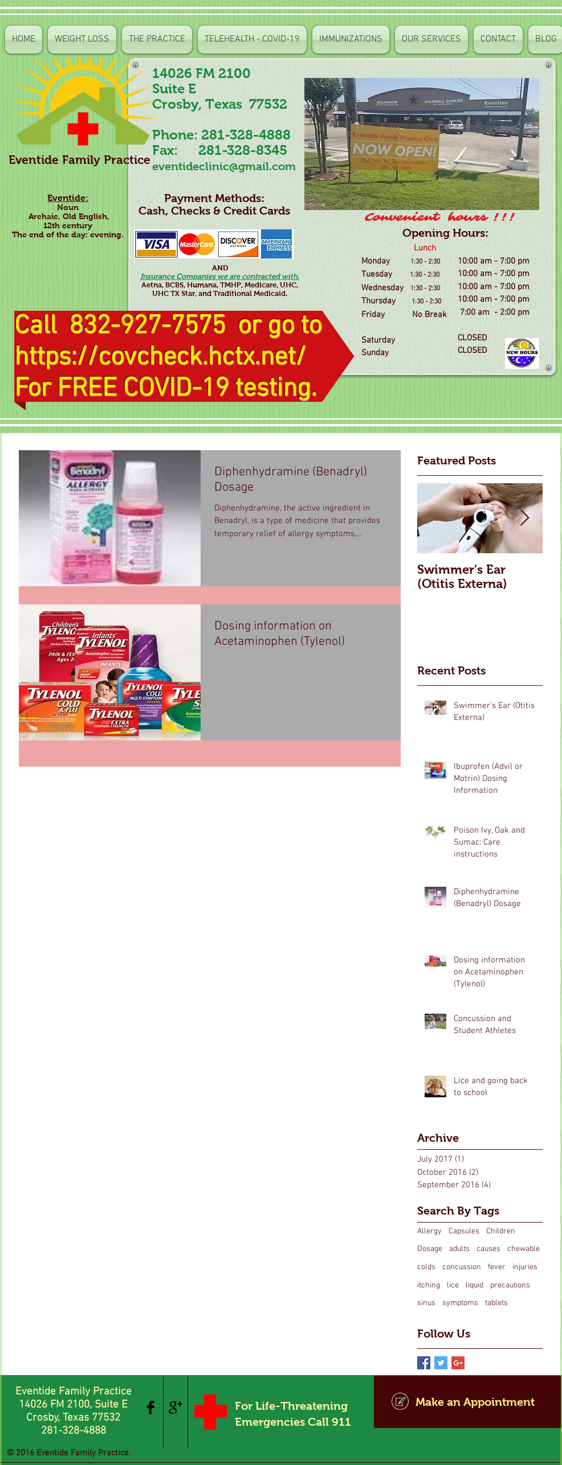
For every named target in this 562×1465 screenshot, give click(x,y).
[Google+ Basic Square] (458, 1362)
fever (497, 1267)
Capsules (464, 1231)
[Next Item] (524, 518)
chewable (523, 1249)
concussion (461, 1267)
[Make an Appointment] (467, 1402)
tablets (496, 1303)
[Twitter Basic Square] (440, 1362)
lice (453, 1285)
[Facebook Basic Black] (150, 1407)
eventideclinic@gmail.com (224, 166)
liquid (474, 1285)
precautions (510, 1285)
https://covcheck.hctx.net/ (160, 357)
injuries (524, 1267)
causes (488, 1249)
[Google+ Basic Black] (175, 1407)
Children (500, 1231)
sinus (426, 1303)
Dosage (429, 1249)
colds (426, 1267)
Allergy (429, 1231)
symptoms (460, 1303)
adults (459, 1249)
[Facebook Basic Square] (423, 1362)
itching (428, 1285)
